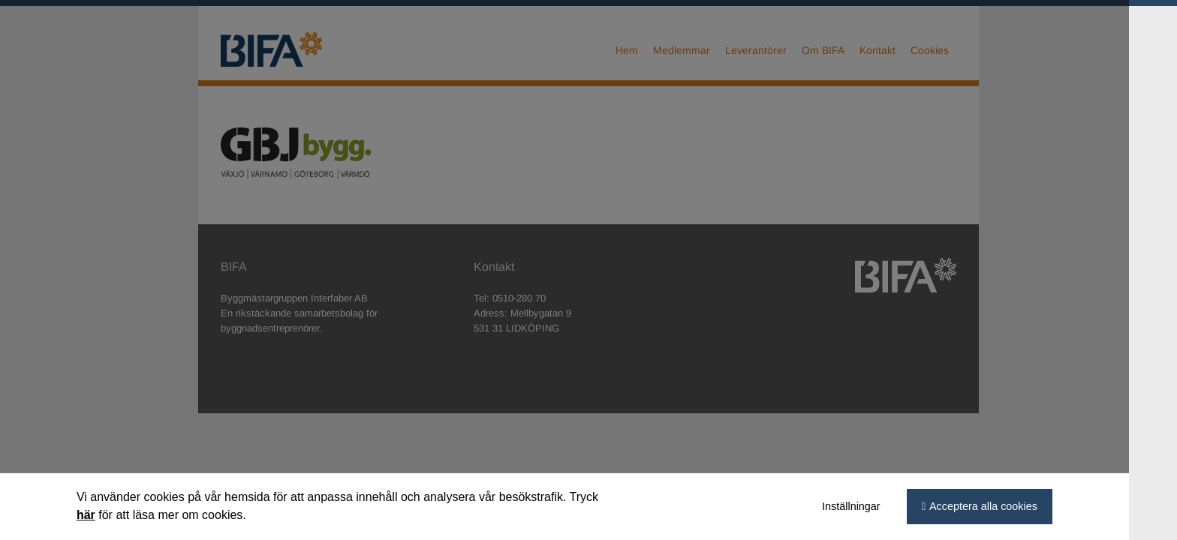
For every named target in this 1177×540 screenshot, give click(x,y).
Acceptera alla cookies (1007, 506)
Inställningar (875, 506)
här (110, 514)
